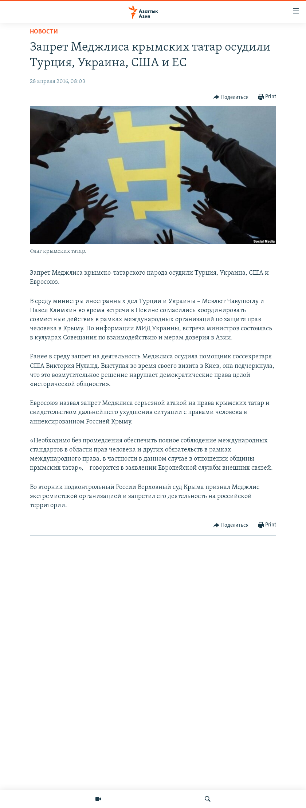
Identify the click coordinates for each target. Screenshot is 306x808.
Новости (44, 31)
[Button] (230, 97)
